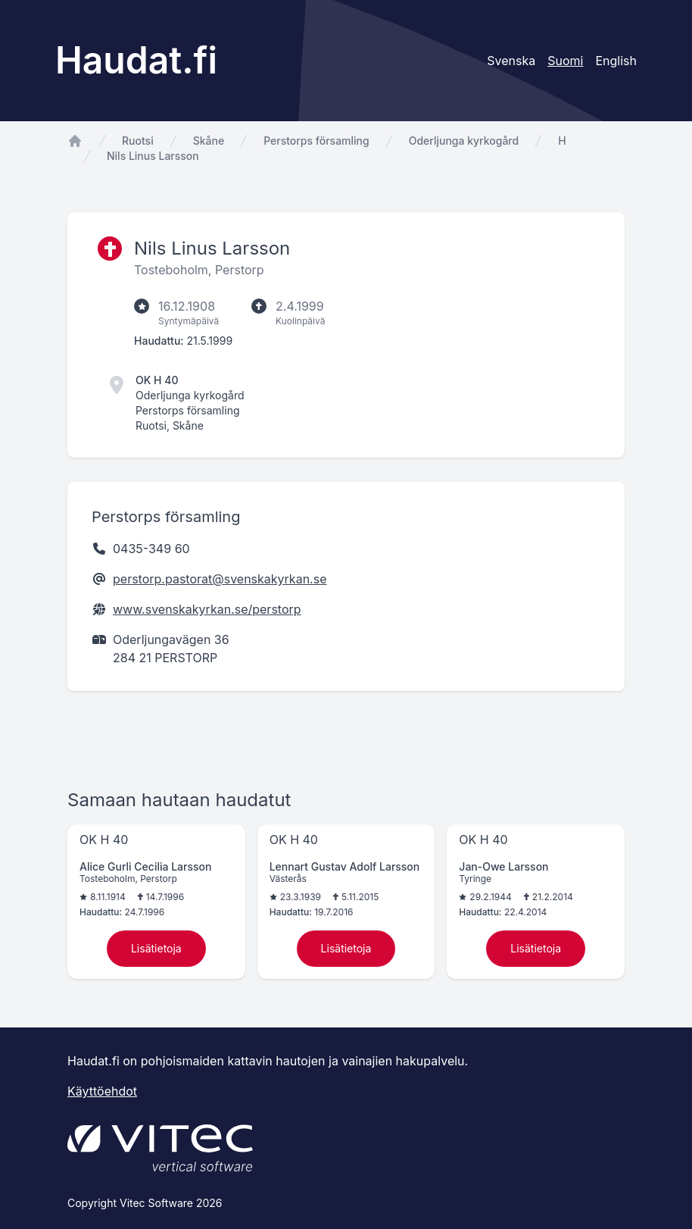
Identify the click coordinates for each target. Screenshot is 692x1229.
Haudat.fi (136, 60)
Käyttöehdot (102, 1091)
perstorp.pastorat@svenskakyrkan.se (219, 578)
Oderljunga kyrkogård (464, 140)
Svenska (511, 60)
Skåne (208, 140)
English (616, 60)
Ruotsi (138, 140)
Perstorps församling (316, 140)
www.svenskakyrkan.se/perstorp (207, 609)
